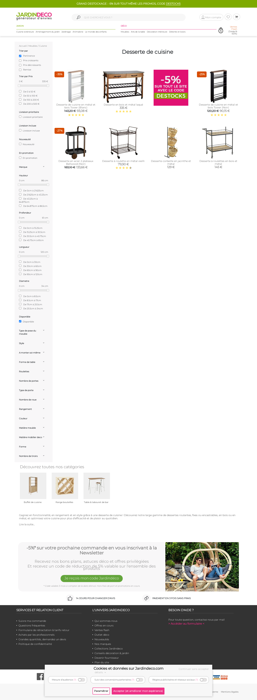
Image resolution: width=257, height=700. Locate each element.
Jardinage (66, 32)
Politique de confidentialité (35, 644)
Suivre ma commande (32, 620)
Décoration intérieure (157, 32)
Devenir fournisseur (106, 657)
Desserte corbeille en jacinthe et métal (171, 162)
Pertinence (29, 55)
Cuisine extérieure (25, 32)
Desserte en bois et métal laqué (123, 104)
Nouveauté (26, 144)
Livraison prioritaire (31, 116)
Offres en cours (103, 625)
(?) (75, 679)
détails (101, 672)
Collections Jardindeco (108, 648)
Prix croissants (30, 60)
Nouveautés (101, 639)
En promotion (28, 157)
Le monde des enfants (96, 32)
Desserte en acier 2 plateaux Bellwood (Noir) (75, 162)
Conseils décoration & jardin (111, 653)
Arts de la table (138, 32)
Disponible (26, 321)
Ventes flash (101, 630)
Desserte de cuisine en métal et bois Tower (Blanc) (75, 106)
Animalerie (78, 32)
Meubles (125, 32)
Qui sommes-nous (105, 620)
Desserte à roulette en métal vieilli (123, 161)
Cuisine (43, 46)
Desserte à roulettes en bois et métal (218, 162)
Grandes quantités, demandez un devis (42, 639)
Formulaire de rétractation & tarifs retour (43, 630)
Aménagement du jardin (48, 32)
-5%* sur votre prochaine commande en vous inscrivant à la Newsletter (91, 550)
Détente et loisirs (177, 32)
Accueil (23, 46)
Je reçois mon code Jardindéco (91, 578)
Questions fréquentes (31, 625)
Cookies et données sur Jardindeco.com (128, 668)
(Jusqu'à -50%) (232, 30)
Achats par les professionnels (36, 634)
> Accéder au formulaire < (186, 623)
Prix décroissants (32, 65)
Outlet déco (101, 634)
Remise (27, 69)
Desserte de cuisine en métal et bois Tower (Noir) (218, 106)
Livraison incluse (29, 130)
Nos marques (102, 644)
